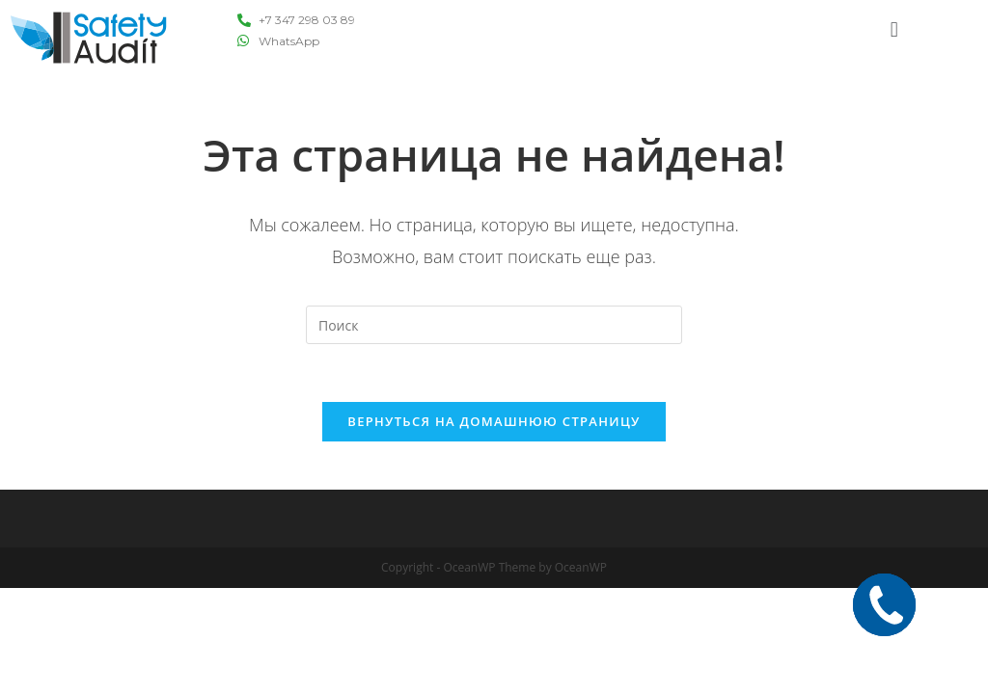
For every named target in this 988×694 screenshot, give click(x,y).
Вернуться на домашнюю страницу (493, 421)
